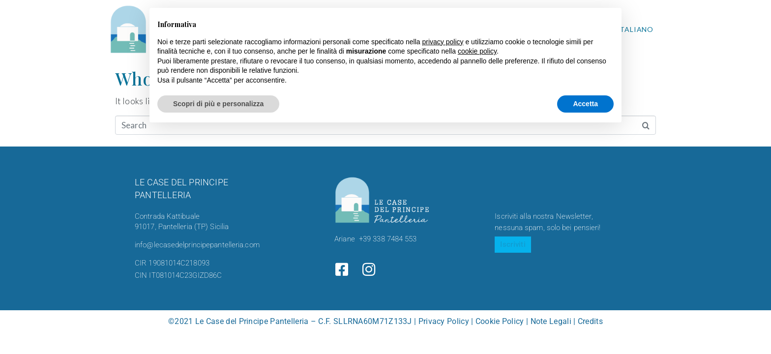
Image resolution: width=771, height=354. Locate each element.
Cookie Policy (499, 321)
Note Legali (551, 321)
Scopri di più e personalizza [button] (218, 104)
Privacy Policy (443, 321)
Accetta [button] (585, 104)
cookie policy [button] (477, 51)
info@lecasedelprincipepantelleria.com (197, 244)
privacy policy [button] (443, 42)
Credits (590, 321)
